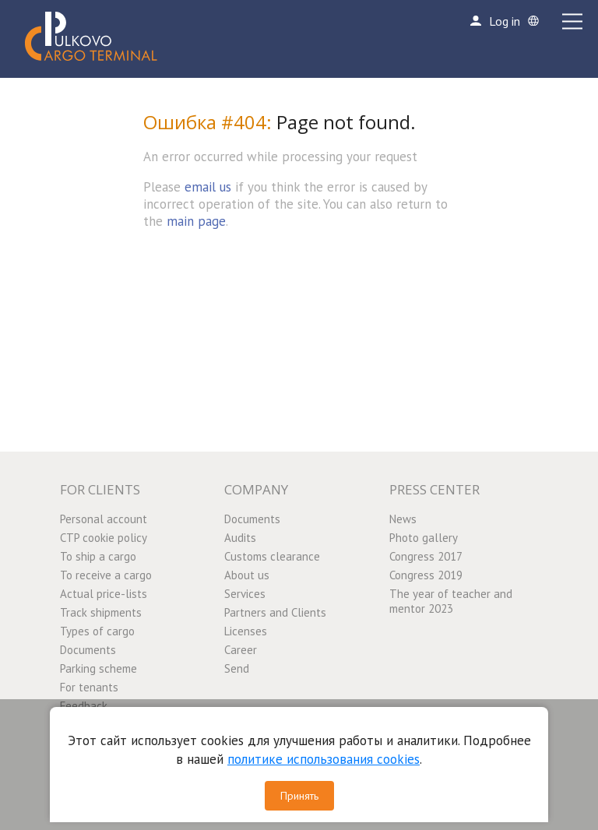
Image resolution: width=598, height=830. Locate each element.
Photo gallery (423, 537)
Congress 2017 (426, 556)
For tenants (89, 687)
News (403, 519)
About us (246, 575)
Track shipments (101, 612)
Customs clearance (272, 556)
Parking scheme (98, 668)
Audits (240, 537)
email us (208, 186)
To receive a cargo (106, 575)
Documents (88, 649)
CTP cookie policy (103, 537)
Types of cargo (97, 631)
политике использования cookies (323, 759)
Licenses (245, 631)
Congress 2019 (426, 575)
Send (236, 668)
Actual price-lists (103, 593)
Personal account (103, 519)
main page (196, 221)
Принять (299, 796)
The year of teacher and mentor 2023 (450, 601)
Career (240, 649)
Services (245, 593)
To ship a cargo (98, 556)
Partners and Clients (275, 612)
